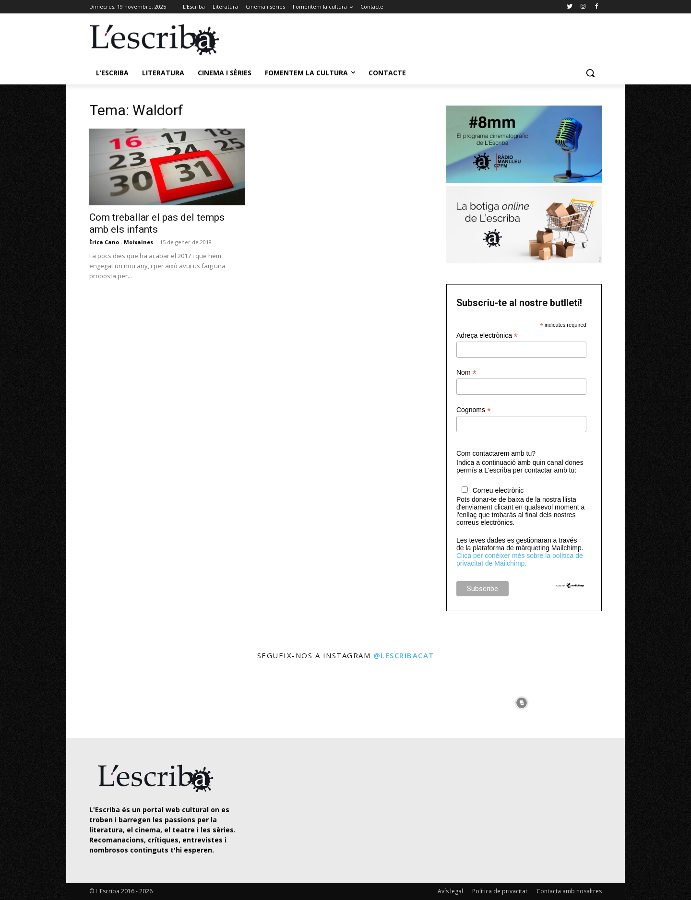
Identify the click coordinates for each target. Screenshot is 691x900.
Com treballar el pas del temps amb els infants (157, 223)
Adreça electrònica (487, 335)
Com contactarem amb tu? (496, 453)
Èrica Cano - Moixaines (121, 242)
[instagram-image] (99, 700)
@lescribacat (403, 655)
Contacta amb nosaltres (569, 891)
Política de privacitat (499, 891)
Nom (466, 372)
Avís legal (450, 891)
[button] (590, 72)
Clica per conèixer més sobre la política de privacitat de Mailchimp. (519, 559)
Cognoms (473, 409)
